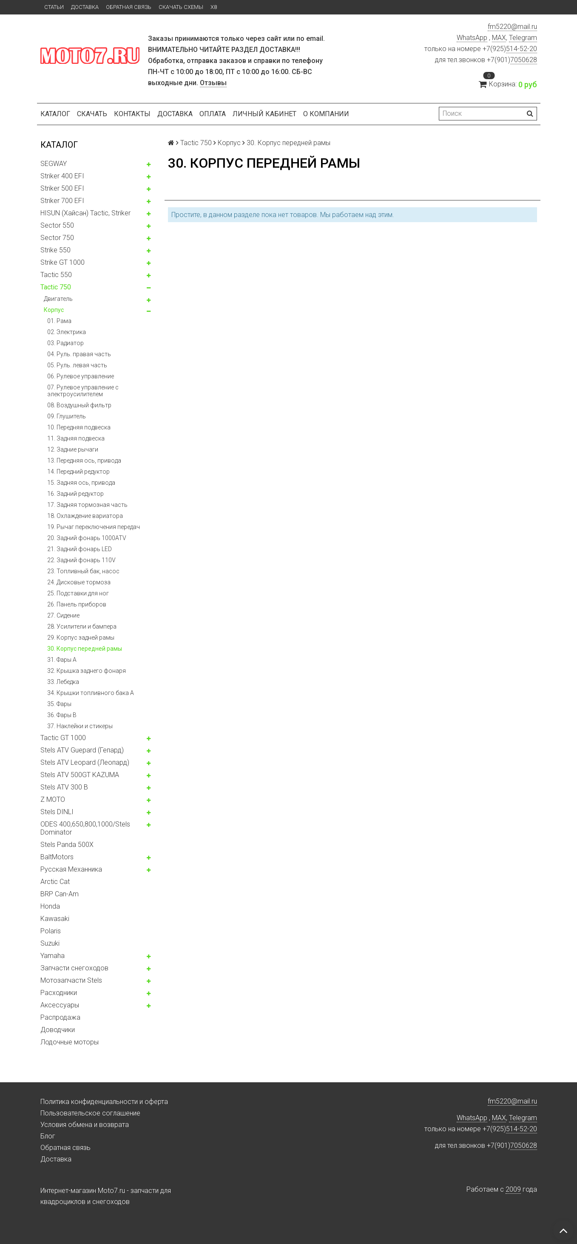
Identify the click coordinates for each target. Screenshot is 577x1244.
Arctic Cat (55, 882)
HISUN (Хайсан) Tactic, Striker (85, 213)
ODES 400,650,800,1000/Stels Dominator (85, 828)
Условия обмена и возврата (84, 1125)
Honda (50, 906)
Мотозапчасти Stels (71, 980)
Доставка (85, 7)
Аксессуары (59, 1005)
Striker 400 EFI (62, 176)
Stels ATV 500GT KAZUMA (79, 775)
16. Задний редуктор (75, 493)
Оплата (212, 114)
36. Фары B (62, 715)
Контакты (132, 114)
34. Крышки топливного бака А (90, 692)
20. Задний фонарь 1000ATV (86, 538)
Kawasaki (54, 919)
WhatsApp (472, 38)
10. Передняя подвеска (79, 427)
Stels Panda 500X (67, 845)
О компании (326, 114)
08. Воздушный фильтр (79, 405)
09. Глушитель (66, 416)
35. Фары (59, 704)
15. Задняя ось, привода (81, 482)
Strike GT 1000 (62, 262)
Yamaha (52, 956)
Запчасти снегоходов (74, 968)
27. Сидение (63, 615)
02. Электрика (66, 332)
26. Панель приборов (76, 604)
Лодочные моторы (69, 1042)
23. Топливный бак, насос (83, 571)
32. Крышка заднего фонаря (86, 670)
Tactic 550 (56, 275)
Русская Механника (71, 869)
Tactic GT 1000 (63, 738)
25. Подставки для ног (78, 593)
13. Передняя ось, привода (84, 460)
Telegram (523, 38)
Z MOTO (52, 799)
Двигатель (58, 298)
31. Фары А (62, 659)
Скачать (92, 114)
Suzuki (50, 943)
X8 (213, 7)
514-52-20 (521, 49)
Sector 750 (57, 238)
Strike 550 (55, 250)
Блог (47, 1136)
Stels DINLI (57, 812)
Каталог (55, 114)
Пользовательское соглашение (90, 1113)
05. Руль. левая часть (77, 365)
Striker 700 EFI (62, 201)
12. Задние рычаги (72, 449)
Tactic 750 (55, 287)
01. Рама (59, 320)
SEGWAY (53, 164)
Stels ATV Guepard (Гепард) (82, 750)
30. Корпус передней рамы (84, 648)
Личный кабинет (264, 114)
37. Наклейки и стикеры (80, 726)
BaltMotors (57, 857)
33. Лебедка (63, 681)
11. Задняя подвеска (76, 438)
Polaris (50, 931)
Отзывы (213, 83)
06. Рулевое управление (80, 376)
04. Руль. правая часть (79, 354)
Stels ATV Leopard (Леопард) (84, 762)
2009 (513, 1189)
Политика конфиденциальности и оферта (104, 1102)
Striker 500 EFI (62, 188)
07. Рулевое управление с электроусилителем (83, 391)
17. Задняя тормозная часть (87, 504)
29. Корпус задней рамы (80, 637)
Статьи (54, 7)
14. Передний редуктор (78, 471)
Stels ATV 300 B (64, 787)
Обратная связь (128, 7)
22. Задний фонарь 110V (81, 560)
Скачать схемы (181, 7)
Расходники (58, 993)
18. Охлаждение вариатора (85, 515)
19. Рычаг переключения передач (93, 526)
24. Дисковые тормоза (79, 582)
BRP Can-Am (59, 894)
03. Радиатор (65, 343)
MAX (499, 38)
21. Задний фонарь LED (79, 549)
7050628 (523, 60)
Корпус (54, 309)
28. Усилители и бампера (82, 626)
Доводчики (57, 1030)
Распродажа (60, 1017)
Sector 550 (57, 225)
